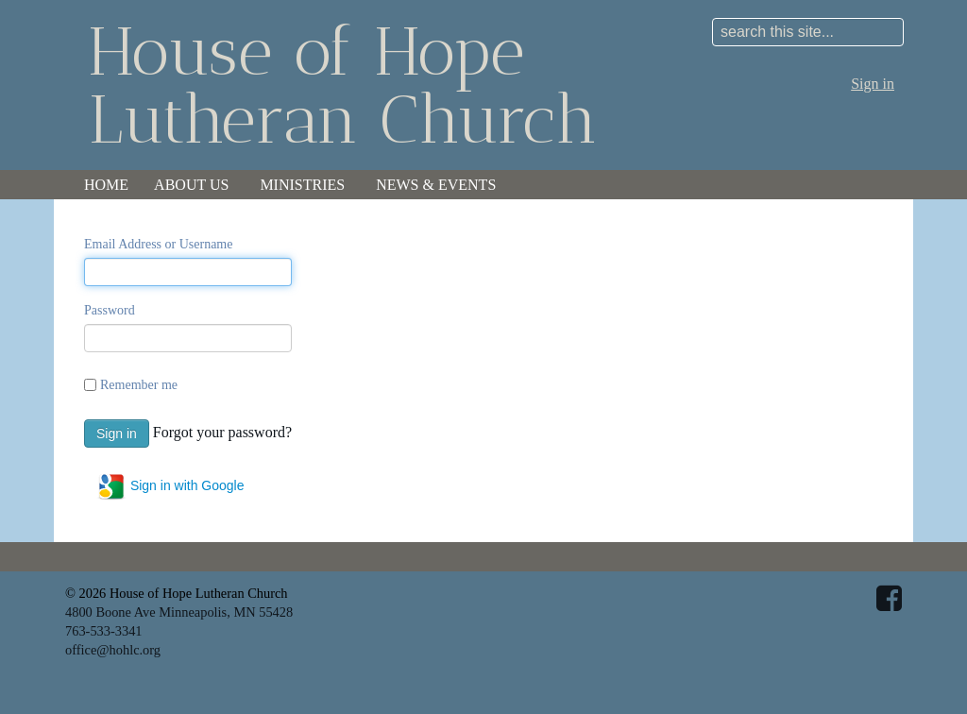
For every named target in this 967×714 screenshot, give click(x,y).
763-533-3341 (104, 630)
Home (106, 185)
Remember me (139, 385)
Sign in (872, 84)
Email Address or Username (158, 244)
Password (109, 310)
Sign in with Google (170, 486)
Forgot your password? (222, 431)
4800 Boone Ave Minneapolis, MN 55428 (179, 612)
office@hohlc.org (113, 649)
